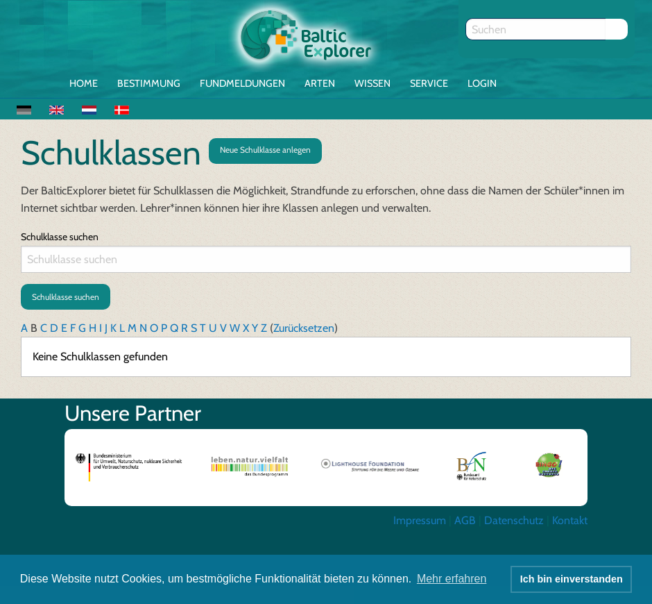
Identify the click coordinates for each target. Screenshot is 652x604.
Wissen (372, 83)
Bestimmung (148, 83)
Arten (319, 83)
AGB (465, 520)
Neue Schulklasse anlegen (265, 149)
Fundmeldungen (242, 83)
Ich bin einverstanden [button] (571, 579)
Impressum (419, 520)
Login (482, 83)
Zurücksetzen (303, 328)
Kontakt (569, 520)
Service (429, 83)
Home (83, 83)
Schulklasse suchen (59, 236)
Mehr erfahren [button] (452, 579)
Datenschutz (514, 520)
